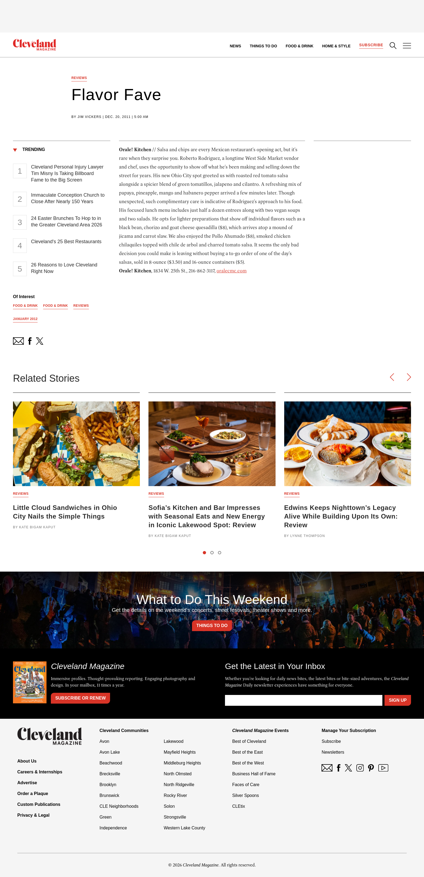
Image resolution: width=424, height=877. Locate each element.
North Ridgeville (179, 784)
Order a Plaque (32, 793)
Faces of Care (245, 784)
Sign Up (398, 700)
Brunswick (109, 795)
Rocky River (175, 795)
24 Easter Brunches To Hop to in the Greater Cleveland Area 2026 (66, 222)
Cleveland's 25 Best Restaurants (66, 241)
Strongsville (175, 817)
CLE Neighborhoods (119, 806)
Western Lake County (184, 828)
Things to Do (263, 46)
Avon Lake (110, 752)
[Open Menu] (407, 46)
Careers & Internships (39, 772)
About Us (27, 761)
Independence (113, 828)
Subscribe (371, 45)
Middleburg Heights (182, 763)
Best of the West (248, 763)
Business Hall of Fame (254, 774)
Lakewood (173, 741)
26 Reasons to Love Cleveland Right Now (64, 268)
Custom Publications (38, 804)
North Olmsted (177, 774)
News (235, 46)
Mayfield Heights (180, 752)
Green (105, 817)
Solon (169, 806)
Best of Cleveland (249, 741)
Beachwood (111, 763)
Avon (104, 741)
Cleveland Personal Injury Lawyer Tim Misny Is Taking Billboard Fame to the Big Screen (67, 173)
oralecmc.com (232, 271)
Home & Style (336, 46)
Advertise (27, 782)
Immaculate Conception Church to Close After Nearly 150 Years (68, 198)
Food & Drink (300, 46)
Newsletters (333, 752)
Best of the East (247, 752)
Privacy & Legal (33, 815)
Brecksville (110, 774)
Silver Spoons (245, 795)
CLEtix (238, 806)
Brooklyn (108, 784)
